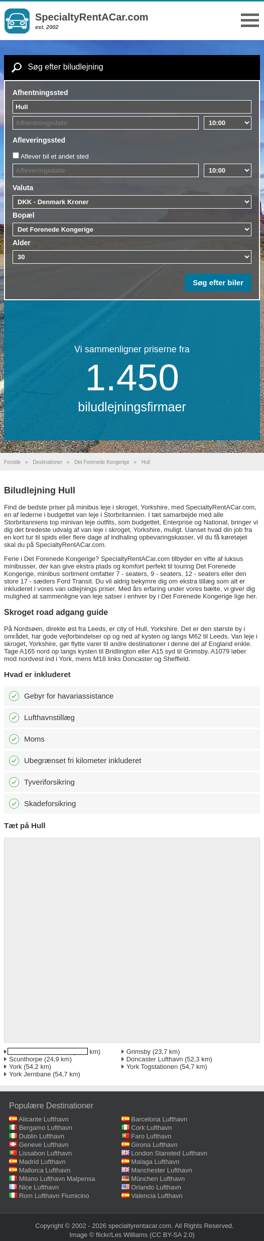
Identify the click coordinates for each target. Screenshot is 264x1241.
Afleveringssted (39, 140)
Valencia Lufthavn (156, 1195)
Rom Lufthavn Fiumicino (54, 1195)
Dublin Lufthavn (41, 1136)
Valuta (23, 188)
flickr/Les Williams (122, 1234)
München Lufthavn (158, 1178)
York (15, 1066)
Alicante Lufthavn (44, 1119)
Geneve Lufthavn (44, 1144)
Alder (22, 243)
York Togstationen (152, 1066)
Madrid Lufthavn (42, 1161)
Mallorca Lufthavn (45, 1170)
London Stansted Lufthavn (169, 1153)
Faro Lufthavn (151, 1136)
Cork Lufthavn (151, 1127)
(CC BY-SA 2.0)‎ (172, 1234)
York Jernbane (30, 1074)
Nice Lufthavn (39, 1187)
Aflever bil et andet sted (55, 156)
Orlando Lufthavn (156, 1187)
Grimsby (138, 1051)
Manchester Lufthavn (161, 1170)
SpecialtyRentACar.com (92, 17)
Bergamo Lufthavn (45, 1127)
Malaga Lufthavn (155, 1161)
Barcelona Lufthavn (159, 1119)
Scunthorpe (26, 1059)
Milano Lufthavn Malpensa (57, 1178)
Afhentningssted (40, 93)
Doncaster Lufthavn (154, 1059)
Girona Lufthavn (154, 1144)
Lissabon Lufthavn (45, 1153)
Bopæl (24, 215)
